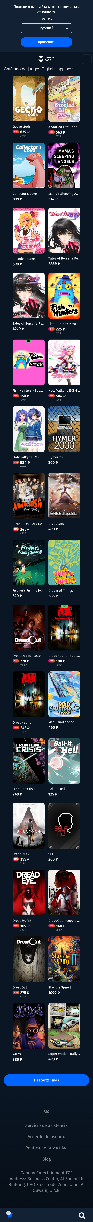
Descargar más (46, 1080)
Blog (46, 1159)
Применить (46, 42)
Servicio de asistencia (46, 1125)
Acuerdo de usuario (46, 1136)
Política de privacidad (46, 1148)
